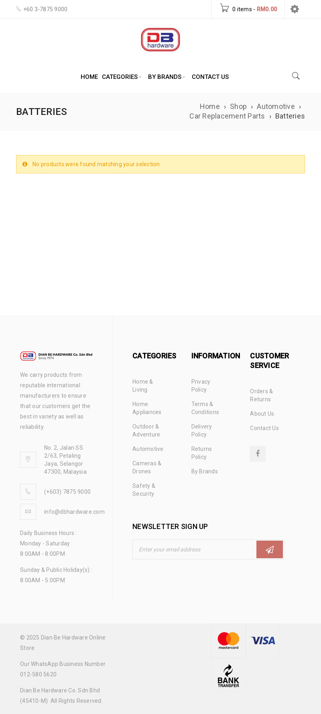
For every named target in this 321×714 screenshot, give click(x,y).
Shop (238, 106)
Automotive (276, 106)
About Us (262, 413)
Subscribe (270, 549)
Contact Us (264, 428)
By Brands (204, 471)
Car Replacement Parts (227, 116)
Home (210, 106)
